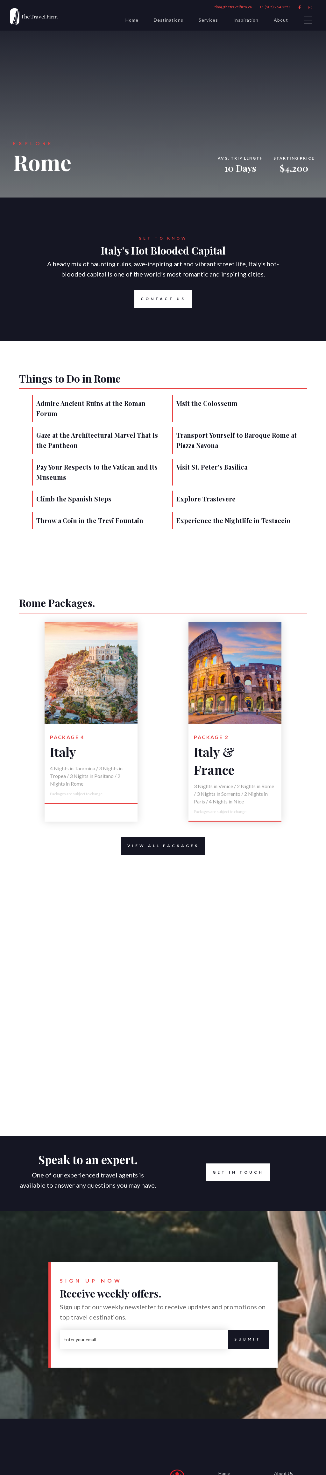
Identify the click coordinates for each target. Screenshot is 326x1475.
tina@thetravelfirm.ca (233, 6)
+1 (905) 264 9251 (275, 6)
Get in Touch (238, 1172)
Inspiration (246, 20)
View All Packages (160, 846)
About (281, 20)
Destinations (168, 20)
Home (131, 20)
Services (208, 20)
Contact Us (160, 299)
